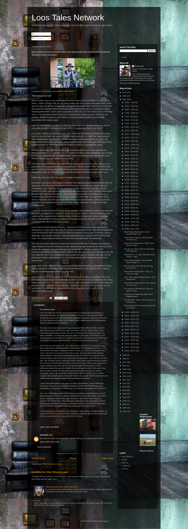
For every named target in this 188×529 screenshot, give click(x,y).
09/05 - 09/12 (130, 155)
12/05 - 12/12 (130, 109)
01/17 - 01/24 (130, 347)
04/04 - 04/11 (130, 229)
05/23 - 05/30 (130, 204)
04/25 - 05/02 (130, 218)
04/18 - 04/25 (130, 222)
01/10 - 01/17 (130, 351)
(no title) (37, 501)
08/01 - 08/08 (130, 173)
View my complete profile (130, 83)
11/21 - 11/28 (130, 116)
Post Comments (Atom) (52, 464)
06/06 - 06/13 (130, 197)
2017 (124, 362)
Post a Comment (44, 447)
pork (123, 463)
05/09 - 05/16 (130, 211)
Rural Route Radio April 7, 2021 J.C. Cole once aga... (138, 272)
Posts (35, 34)
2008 (124, 394)
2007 (124, 397)
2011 (124, 383)
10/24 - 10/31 (130, 130)
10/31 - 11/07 (130, 127)
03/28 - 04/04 (130, 312)
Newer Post (38, 458)
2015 (124, 369)
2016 (124, 366)
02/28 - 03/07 (130, 326)
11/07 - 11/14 (130, 123)
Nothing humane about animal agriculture (61, 487)
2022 (124, 96)
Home (73, 458)
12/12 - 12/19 (130, 106)
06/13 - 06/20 (130, 194)
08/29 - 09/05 (130, 159)
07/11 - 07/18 (130, 183)
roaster (124, 466)
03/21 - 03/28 (130, 316)
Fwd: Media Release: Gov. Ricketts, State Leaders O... (138, 261)
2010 (124, 387)
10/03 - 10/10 (130, 141)
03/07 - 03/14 (130, 323)
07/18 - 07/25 (130, 180)
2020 (124, 355)
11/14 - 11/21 (130, 120)
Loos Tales (126, 456)
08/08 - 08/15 (130, 169)
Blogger (104, 521)
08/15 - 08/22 (130, 166)
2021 (124, 99)
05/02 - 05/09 (130, 215)
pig (123, 460)
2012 (124, 380)
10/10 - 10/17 (130, 138)
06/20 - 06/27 (130, 190)
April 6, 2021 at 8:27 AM (49, 442)
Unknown (44, 435)
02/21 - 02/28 (130, 330)
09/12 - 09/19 (130, 152)
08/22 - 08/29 (130, 162)
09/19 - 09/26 (130, 148)
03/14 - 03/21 (130, 319)
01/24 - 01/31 (130, 344)
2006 (124, 401)
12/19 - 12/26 (130, 102)
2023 (124, 92)
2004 (124, 408)
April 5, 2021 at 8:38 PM (49, 427)
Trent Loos (139, 66)
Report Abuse (146, 451)
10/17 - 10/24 (130, 134)
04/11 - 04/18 (130, 225)
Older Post (107, 458)
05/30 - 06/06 (130, 201)
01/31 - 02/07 (130, 340)
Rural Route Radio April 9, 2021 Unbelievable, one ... (136, 233)
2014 (124, 373)
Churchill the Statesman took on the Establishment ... (138, 295)
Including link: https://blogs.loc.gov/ (50, 472)
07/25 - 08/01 (130, 176)
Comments (37, 38)
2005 (124, 404)
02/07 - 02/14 (130, 337)
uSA (123, 469)
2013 (124, 376)
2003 (124, 411)
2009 (124, 390)
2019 (124, 359)
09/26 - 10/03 (130, 145)
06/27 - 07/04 (130, 187)
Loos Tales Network (68, 17)
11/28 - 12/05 (130, 113)
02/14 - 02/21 (130, 333)
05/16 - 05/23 (130, 208)
